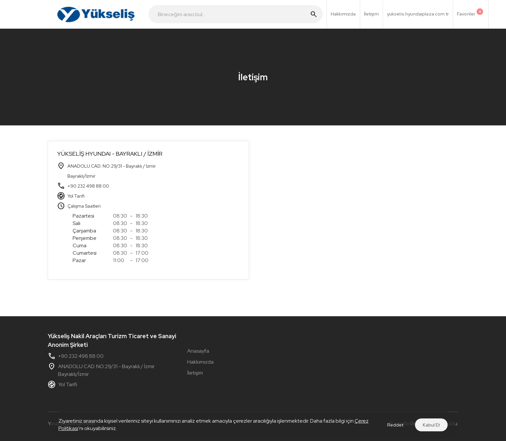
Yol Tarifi (76, 196)
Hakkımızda (200, 361)
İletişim (195, 372)
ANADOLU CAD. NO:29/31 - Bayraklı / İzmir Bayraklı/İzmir (101, 370)
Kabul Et (431, 425)
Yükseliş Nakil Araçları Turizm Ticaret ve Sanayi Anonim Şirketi (112, 340)
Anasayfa (198, 351)
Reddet (395, 425)
